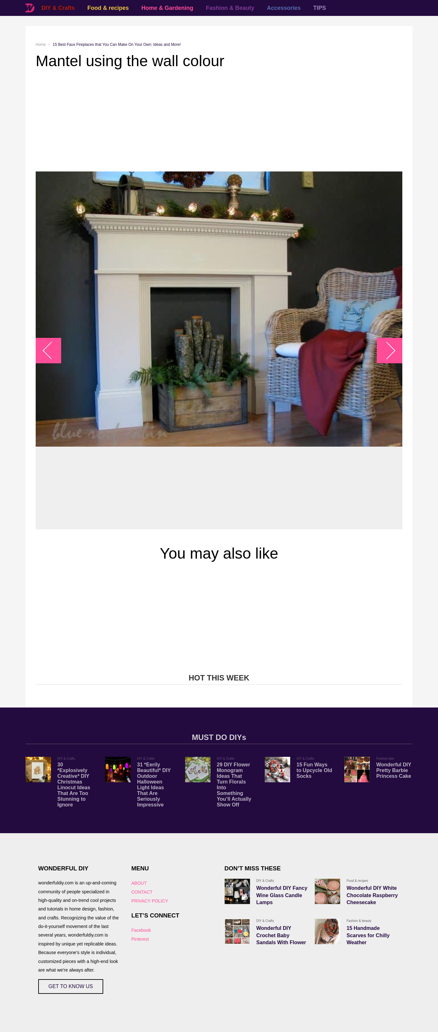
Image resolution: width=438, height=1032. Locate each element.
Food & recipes (108, 8)
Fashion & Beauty (230, 8)
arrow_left (52, 350)
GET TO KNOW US (70, 986)
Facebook (141, 930)
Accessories (284, 8)
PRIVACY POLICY (149, 900)
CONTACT (142, 892)
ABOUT (139, 883)
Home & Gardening (167, 8)
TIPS (319, 8)
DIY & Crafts (58, 8)
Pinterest (140, 939)
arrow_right (386, 350)
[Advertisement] (219, 120)
